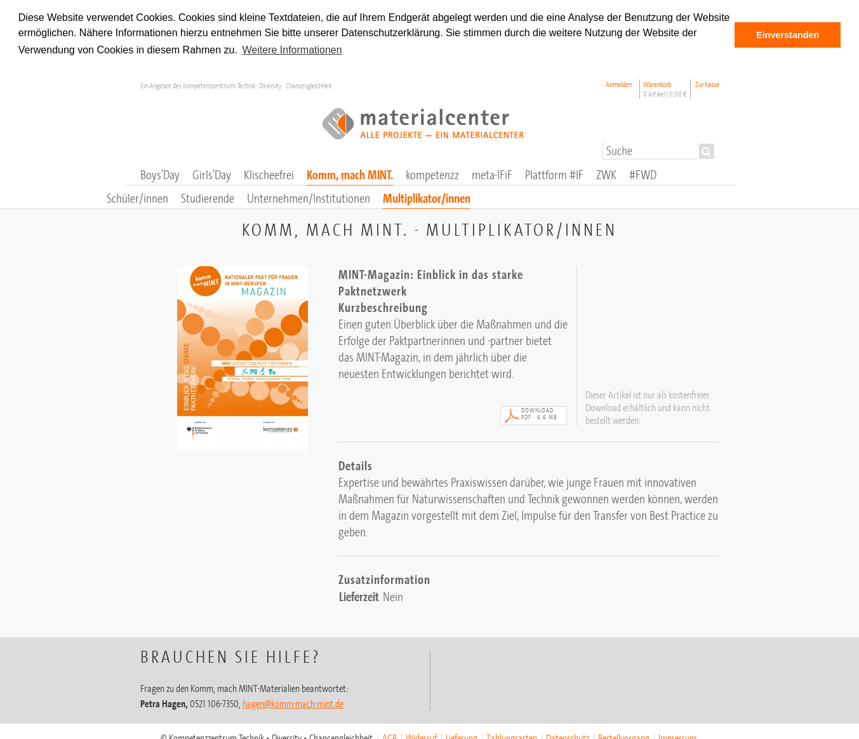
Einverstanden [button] (787, 35)
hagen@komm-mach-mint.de (293, 702)
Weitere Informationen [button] (292, 49)
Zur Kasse (707, 83)
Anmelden (619, 83)
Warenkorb (665, 88)
